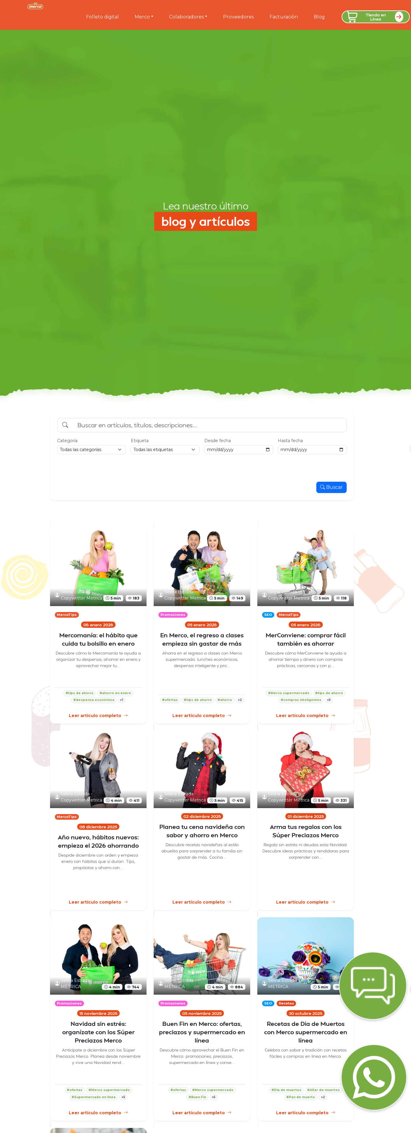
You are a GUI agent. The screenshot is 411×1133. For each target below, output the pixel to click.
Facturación (284, 17)
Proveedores (238, 17)
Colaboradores (186, 17)
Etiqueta (140, 440)
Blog (319, 17)
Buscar (331, 487)
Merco (142, 17)
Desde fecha (217, 440)
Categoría (67, 440)
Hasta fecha (290, 440)
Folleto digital (102, 17)
